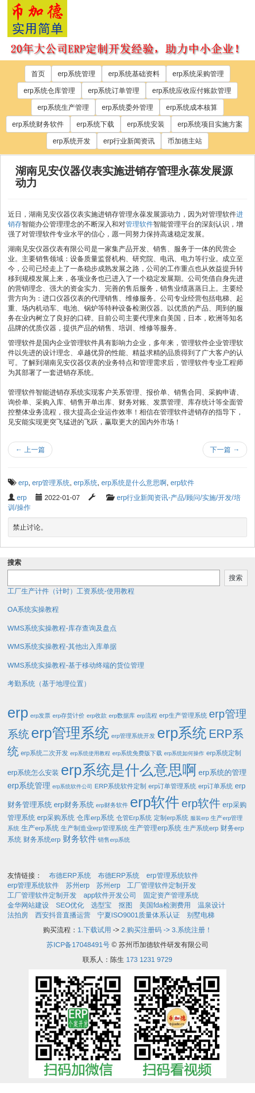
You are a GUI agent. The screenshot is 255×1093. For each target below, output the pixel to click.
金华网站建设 (28, 905)
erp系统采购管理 (198, 74)
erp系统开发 (71, 141)
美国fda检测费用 (164, 905)
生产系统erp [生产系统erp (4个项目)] (200, 828)
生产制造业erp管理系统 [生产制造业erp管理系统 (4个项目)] (94, 828)
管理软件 (139, 224)
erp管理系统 (51, 483)
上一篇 (30, 450)
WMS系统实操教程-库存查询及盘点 (62, 628)
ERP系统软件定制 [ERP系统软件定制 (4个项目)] (120, 786)
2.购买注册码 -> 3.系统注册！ (166, 930)
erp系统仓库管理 (49, 90)
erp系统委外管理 (127, 107)
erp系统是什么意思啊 (134, 483)
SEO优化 (70, 905)
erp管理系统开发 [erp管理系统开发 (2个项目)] (133, 735)
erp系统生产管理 (63, 107)
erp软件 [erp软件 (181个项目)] (200, 803)
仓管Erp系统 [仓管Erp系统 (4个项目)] (134, 817)
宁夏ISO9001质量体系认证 (138, 915)
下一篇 (225, 450)
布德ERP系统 (70, 875)
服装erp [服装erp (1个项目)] (199, 818)
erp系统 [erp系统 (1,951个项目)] (182, 733)
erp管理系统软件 (172, 875)
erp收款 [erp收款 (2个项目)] (96, 715)
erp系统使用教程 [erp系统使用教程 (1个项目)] (90, 753)
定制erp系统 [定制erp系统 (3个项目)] (171, 818)
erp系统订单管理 (113, 90)
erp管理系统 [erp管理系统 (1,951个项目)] (70, 733)
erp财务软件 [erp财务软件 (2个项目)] (112, 805)
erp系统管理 (76, 74)
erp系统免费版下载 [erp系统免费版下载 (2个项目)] (137, 753)
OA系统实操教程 (33, 609)
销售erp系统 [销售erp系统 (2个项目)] (114, 839)
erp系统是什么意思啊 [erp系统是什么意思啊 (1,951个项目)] (128, 770)
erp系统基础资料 (134, 74)
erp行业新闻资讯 (129, 141)
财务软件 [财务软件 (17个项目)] (79, 839)
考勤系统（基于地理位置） (48, 683)
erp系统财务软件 (38, 124)
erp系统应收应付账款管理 (191, 90)
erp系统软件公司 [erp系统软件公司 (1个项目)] (72, 786)
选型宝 (101, 905)
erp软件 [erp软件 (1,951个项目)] (154, 802)
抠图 (125, 905)
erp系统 (85, 483)
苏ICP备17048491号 (78, 945)
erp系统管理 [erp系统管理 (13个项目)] (28, 785)
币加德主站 (185, 141)
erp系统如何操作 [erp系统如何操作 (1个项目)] (184, 753)
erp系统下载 (95, 124)
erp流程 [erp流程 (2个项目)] (147, 715)
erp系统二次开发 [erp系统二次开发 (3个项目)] (44, 753)
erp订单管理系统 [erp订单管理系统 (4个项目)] (172, 786)
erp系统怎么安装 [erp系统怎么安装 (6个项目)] (33, 772)
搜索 (14, 562)
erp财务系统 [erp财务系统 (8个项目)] (74, 805)
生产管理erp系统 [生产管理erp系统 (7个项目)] (155, 828)
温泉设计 (211, 905)
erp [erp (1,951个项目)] (17, 712)
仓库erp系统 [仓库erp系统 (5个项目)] (95, 817)
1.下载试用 (94, 930)
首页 (38, 74)
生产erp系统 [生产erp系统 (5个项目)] (40, 828)
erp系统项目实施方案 (210, 124)
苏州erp (77, 885)
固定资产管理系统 (171, 895)
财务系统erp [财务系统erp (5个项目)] (42, 839)
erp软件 (182, 483)
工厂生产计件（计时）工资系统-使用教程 (70, 591)
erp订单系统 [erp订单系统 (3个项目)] (215, 786)
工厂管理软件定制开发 (161, 885)
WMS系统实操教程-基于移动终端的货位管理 (75, 665)
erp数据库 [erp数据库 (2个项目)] (122, 715)
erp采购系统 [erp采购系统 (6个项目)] (56, 817)
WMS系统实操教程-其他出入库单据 (62, 646)
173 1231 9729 (149, 959)
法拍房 (17, 915)
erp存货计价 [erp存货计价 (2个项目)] (68, 715)
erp (23, 483)
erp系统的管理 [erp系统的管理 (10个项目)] (223, 772)
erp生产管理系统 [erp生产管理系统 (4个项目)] (183, 715)
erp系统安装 (146, 124)
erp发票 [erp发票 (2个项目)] (40, 715)
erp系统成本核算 (191, 107)
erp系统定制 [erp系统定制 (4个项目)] (223, 753)
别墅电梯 (200, 915)
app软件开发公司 (110, 895)
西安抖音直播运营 (62, 915)
